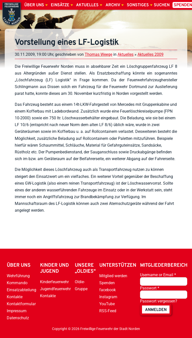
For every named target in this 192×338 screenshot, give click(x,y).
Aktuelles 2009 (151, 54)
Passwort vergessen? (158, 301)
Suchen (162, 5)
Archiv (113, 5)
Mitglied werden (113, 275)
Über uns (34, 5)
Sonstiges (138, 5)
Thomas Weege (98, 54)
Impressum (16, 310)
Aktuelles (87, 5)
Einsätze (60, 5)
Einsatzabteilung (21, 289)
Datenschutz (18, 317)
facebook (107, 289)
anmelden (155, 309)
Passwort (149, 288)
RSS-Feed (107, 310)
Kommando (17, 282)
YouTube (107, 303)
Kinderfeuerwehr (54, 281)
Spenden (107, 282)
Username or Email (158, 274)
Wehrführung (18, 275)
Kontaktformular (21, 303)
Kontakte (14, 296)
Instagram (108, 296)
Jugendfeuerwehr (55, 288)
